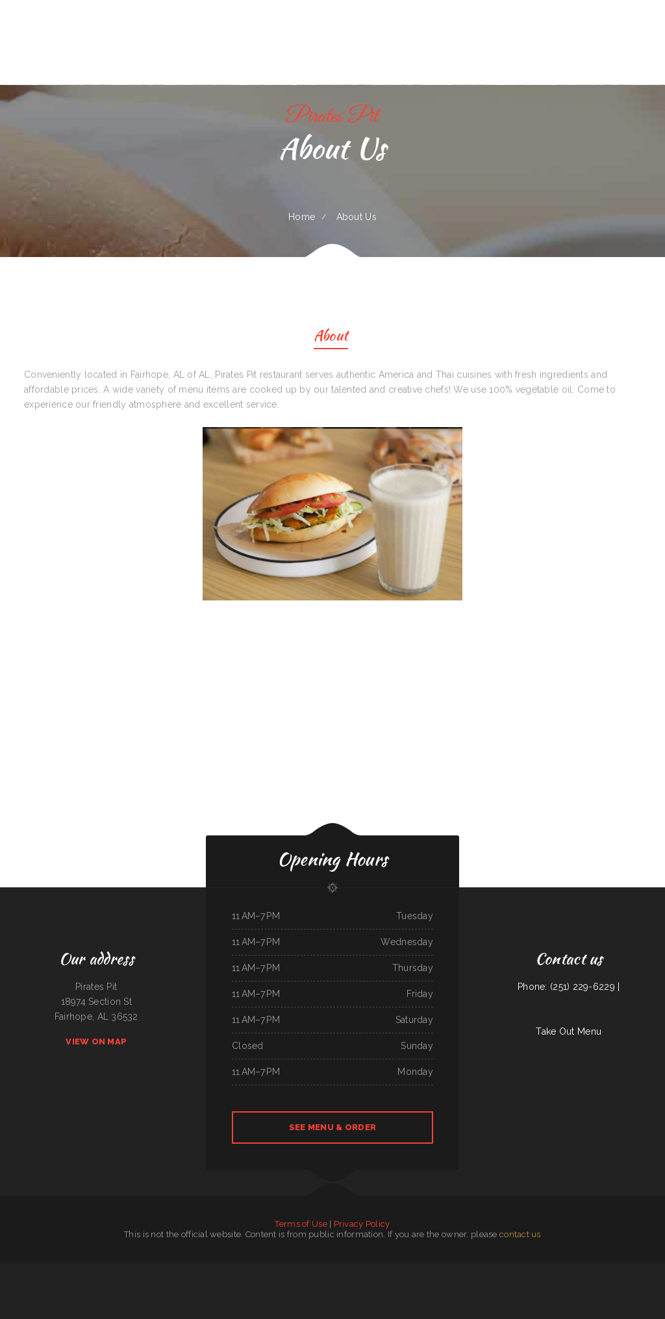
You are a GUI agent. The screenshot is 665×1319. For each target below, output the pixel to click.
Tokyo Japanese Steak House (226, 1285)
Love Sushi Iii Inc (310, 1285)
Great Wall (178, 1270)
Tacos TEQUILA (7, 1270)
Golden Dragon (165, 1270)
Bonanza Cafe (343, 1285)
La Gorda (570, 1270)
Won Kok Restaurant (486, 1270)
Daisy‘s (402, 1270)
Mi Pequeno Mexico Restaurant (409, 1285)
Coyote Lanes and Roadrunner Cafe (281, 1270)
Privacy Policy (362, 1224)
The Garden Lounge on (273, 1285)
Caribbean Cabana (626, 1270)
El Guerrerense (207, 1285)
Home (301, 217)
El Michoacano (389, 1285)
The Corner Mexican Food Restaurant (500, 1285)
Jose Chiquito (462, 1285)
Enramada (176, 1285)
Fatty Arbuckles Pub (415, 1270)
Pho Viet (580, 1270)
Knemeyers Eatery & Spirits (322, 1270)
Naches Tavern (432, 1270)
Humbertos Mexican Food (214, 1270)
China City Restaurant (190, 1285)
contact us (520, 1234)
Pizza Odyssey (85, 1270)
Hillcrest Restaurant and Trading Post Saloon (47, 1270)
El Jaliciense (141, 1270)
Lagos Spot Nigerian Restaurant (357, 1270)
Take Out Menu (568, 1031)
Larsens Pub (152, 1270)
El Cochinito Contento (193, 1270)
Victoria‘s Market (303, 1270)
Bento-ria (258, 1285)
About (331, 337)
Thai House (612, 1270)
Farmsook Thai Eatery (328, 1285)
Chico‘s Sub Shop (127, 1270)
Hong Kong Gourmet (359, 1285)
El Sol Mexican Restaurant (595, 1270)
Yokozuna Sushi (113, 1270)
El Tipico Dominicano (431, 1285)
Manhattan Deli (376, 1285)
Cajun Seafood (469, 1270)
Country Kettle (259, 1270)
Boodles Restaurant (476, 1285)
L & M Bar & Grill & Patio (519, 1270)
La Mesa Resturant (557, 1270)
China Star (340, 1270)
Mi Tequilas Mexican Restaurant (239, 1270)
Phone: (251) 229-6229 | (569, 986)
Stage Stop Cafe (246, 1285)
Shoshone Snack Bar (162, 1285)
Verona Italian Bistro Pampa (451, 1270)
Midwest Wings (21, 1270)
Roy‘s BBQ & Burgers (539, 1270)
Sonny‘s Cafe (72, 1270)
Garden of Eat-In (448, 1285)
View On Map (96, 1041)
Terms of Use (301, 1224)
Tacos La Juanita (640, 1270)
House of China (100, 1270)
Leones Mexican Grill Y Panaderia (385, 1270)
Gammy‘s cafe (501, 1270)
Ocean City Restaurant (292, 1285)
